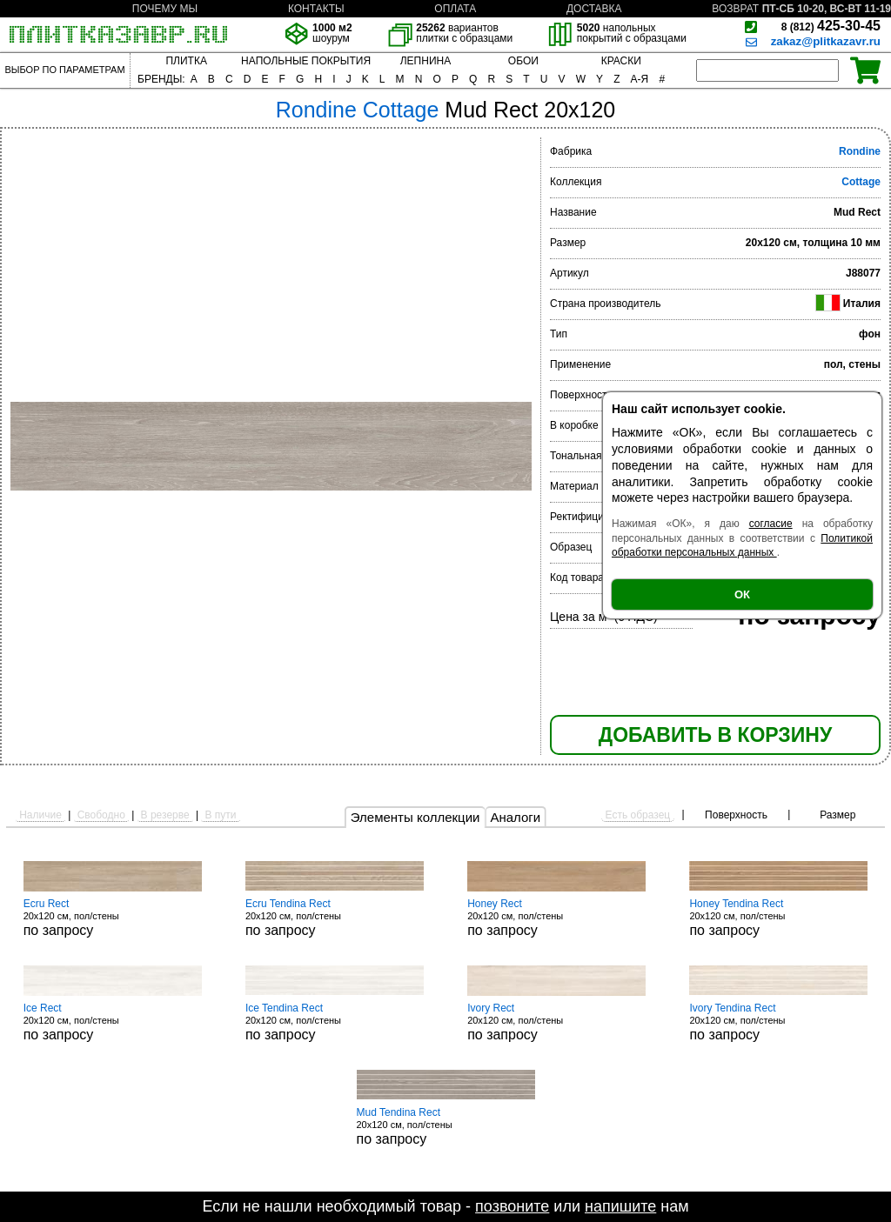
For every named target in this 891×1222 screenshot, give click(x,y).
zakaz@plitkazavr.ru (826, 41)
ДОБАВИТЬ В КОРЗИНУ (715, 735)
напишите (620, 1206)
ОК (742, 594)
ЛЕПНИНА (425, 61)
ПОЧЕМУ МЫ (165, 9)
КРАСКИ (621, 61)
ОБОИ (523, 61)
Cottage (861, 182)
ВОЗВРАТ (735, 9)
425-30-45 (831, 25)
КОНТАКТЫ (316, 9)
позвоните (512, 1206)
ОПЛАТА (455, 9)
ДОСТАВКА (594, 9)
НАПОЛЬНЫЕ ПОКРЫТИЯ (306, 61)
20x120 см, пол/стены (112, 918)
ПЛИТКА (185, 61)
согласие (771, 524)
